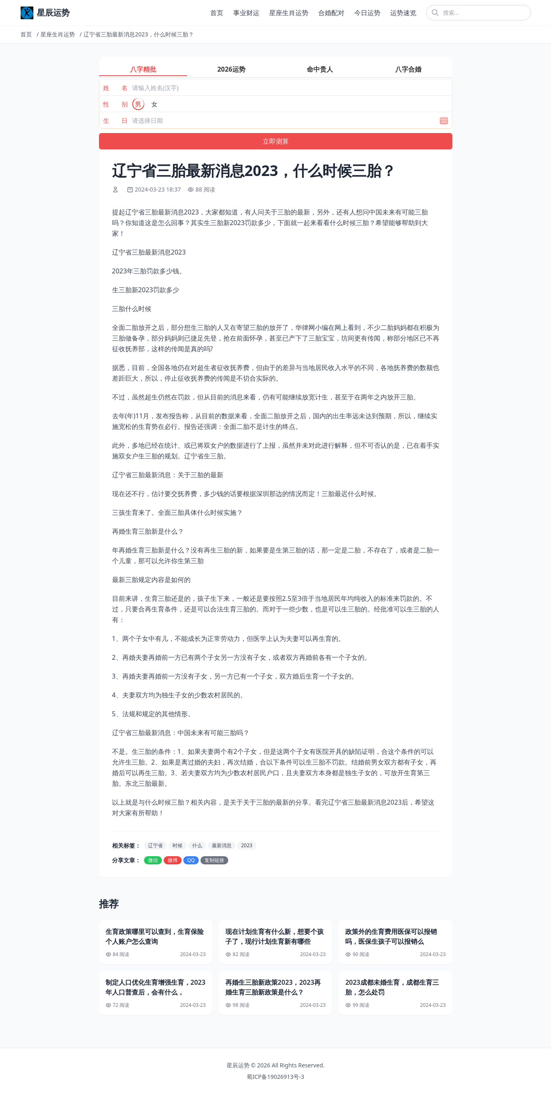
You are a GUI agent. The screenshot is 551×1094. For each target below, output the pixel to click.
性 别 (115, 104)
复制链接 (214, 860)
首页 (216, 12)
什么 (197, 845)
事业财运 (246, 12)
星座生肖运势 (288, 12)
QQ (191, 860)
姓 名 (115, 87)
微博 (173, 860)
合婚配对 (331, 12)
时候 (177, 845)
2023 (246, 845)
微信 (153, 860)
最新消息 (222, 845)
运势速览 (403, 12)
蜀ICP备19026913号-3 (275, 1076)
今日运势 (367, 12)
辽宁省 (155, 845)
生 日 (115, 120)
